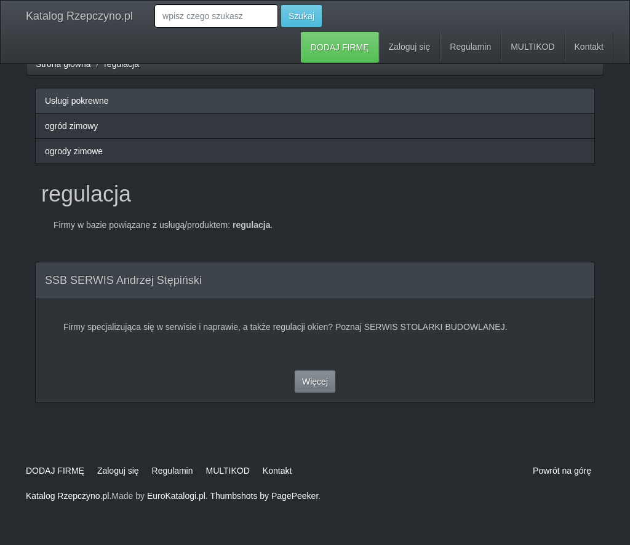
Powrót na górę (562, 471)
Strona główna (63, 64)
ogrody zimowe (74, 151)
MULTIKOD (532, 47)
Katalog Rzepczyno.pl (79, 16)
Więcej (315, 381)
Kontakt (589, 47)
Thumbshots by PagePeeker (264, 496)
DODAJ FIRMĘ (340, 47)
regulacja (121, 64)
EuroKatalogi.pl (176, 496)
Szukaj (301, 16)
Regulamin (470, 47)
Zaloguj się (410, 47)
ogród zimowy (71, 126)
